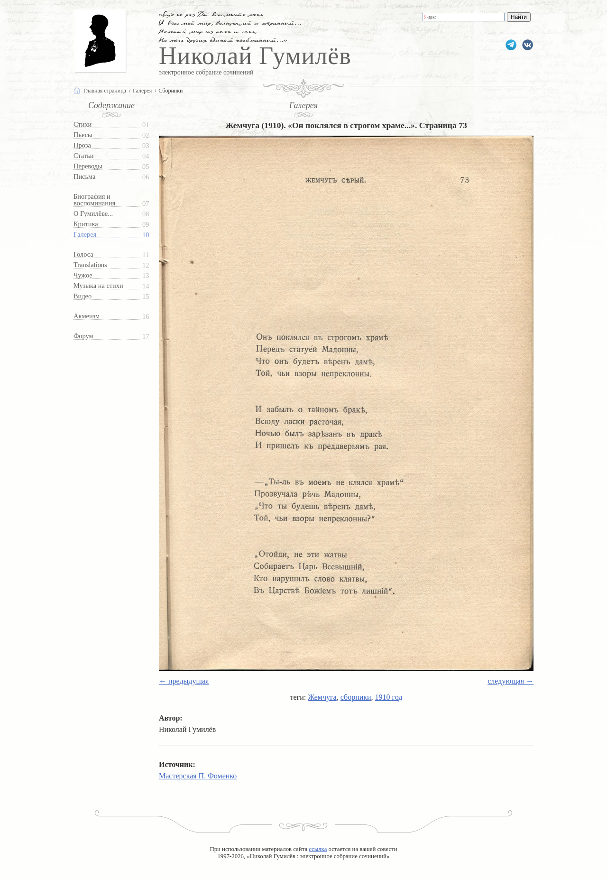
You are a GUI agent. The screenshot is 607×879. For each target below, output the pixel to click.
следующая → (510, 681)
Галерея (85, 234)
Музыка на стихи (98, 285)
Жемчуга (322, 697)
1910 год (389, 697)
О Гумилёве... (93, 213)
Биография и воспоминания (94, 200)
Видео (83, 296)
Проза (82, 145)
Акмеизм (87, 316)
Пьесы (83, 135)
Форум (83, 336)
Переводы (88, 166)
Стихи (83, 124)
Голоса (83, 254)
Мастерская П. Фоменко (198, 776)
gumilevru (527, 45)
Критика (86, 224)
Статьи (83, 155)
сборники (355, 697)
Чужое (83, 275)
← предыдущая (184, 681)
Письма (84, 176)
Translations (90, 264)
